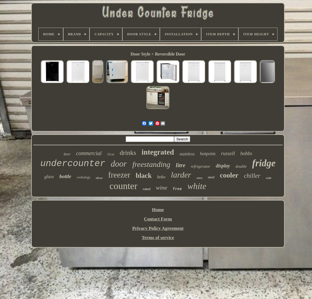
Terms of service (158, 237)
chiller (252, 175)
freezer (119, 174)
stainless (187, 154)
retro (199, 177)
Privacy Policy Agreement (158, 228)
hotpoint (208, 153)
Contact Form (158, 219)
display (223, 166)
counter (123, 186)
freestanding (151, 164)
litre (180, 165)
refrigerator (200, 166)
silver (99, 177)
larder (181, 174)
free (177, 189)
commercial (89, 153)
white (196, 186)
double (241, 166)
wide (268, 177)
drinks (128, 152)
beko (161, 177)
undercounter (72, 164)
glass (49, 176)
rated (146, 189)
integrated (157, 152)
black (144, 175)
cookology (83, 177)
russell (228, 153)
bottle (65, 176)
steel (211, 177)
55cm (110, 154)
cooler (229, 175)
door (119, 164)
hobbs (246, 153)
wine (161, 187)
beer (67, 154)
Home (158, 209)
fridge (264, 163)
